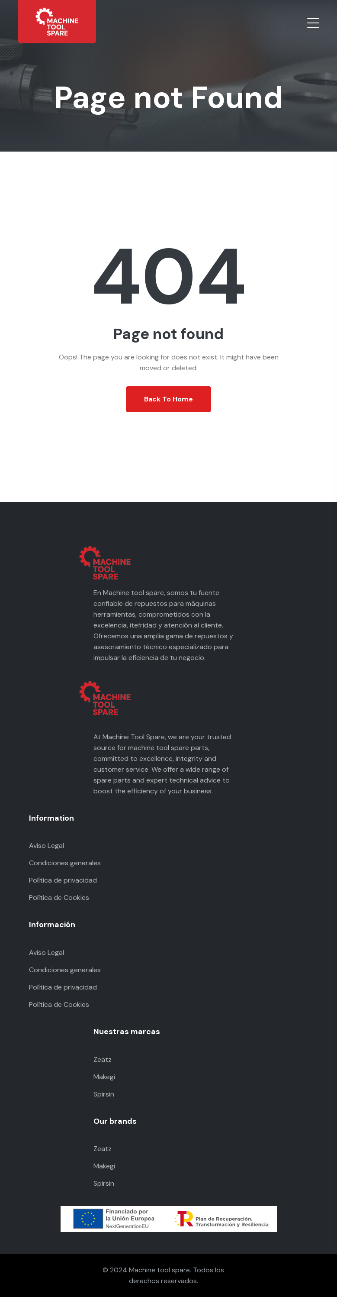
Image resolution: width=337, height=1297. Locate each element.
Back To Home (168, 399)
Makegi (104, 1076)
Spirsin (103, 1094)
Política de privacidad (63, 880)
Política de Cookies (59, 897)
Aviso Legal (46, 845)
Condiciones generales (65, 862)
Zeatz (102, 1059)
